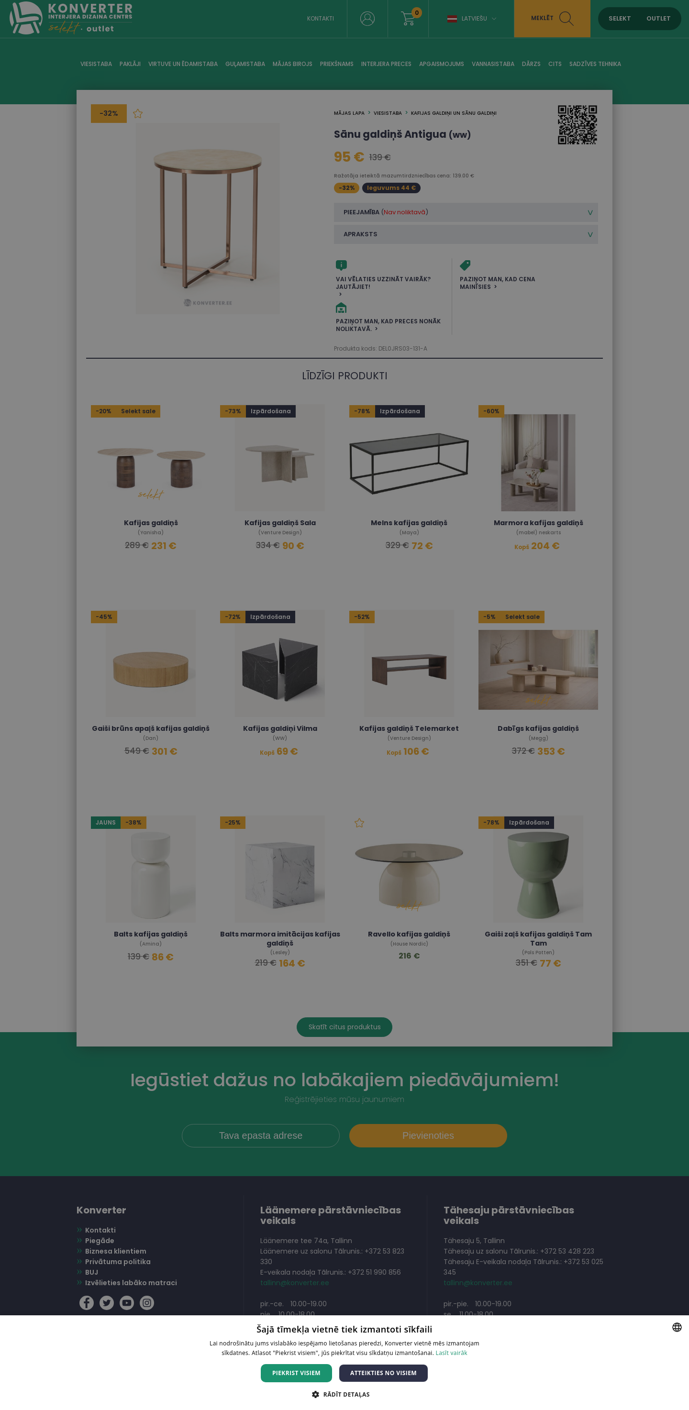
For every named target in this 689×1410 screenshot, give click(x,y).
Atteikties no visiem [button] (383, 1373)
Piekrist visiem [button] (296, 1373)
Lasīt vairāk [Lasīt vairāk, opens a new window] (451, 1353)
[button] (344, 1394)
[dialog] (344, 705)
